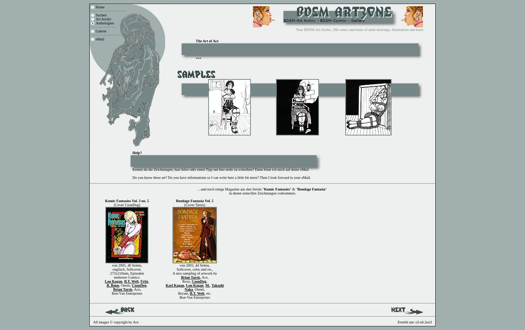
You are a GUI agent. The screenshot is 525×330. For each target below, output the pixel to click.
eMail (100, 39)
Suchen (101, 15)
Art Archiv (104, 19)
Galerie (101, 31)
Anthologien (105, 23)
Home (100, 7)
